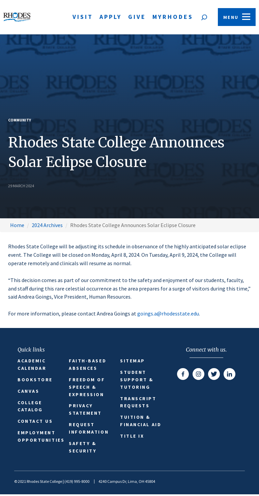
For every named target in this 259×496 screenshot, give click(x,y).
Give (137, 17)
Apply (110, 17)
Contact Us (35, 421)
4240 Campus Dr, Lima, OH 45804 (126, 481)
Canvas (28, 391)
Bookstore (35, 380)
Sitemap (132, 361)
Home (17, 225)
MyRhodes (172, 17)
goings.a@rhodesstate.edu (168, 313)
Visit (83, 17)
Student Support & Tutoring (136, 379)
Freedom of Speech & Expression (87, 387)
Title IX (132, 436)
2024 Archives (47, 225)
